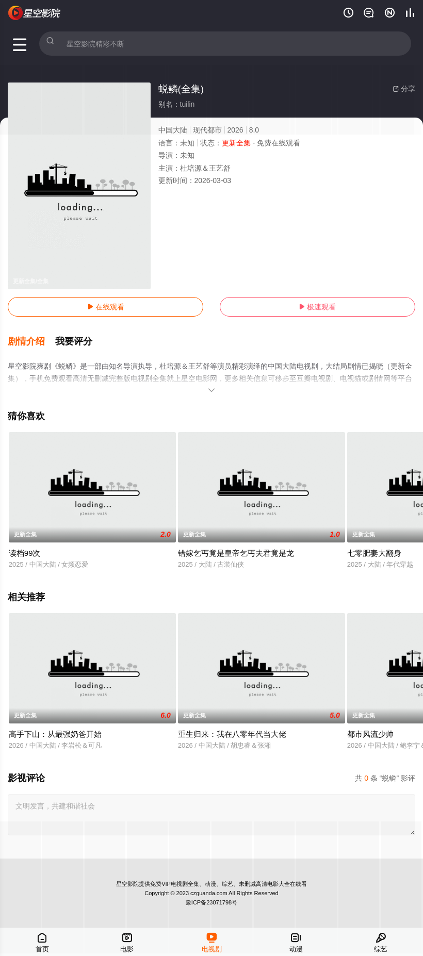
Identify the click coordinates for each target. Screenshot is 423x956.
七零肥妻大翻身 (374, 545)
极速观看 (317, 307)
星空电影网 (34, 13)
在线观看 (105, 307)
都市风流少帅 (370, 726)
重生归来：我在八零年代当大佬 (232, 726)
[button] (31, 337)
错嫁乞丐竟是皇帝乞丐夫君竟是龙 (236, 545)
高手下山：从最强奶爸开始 (55, 726)
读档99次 (25, 545)
